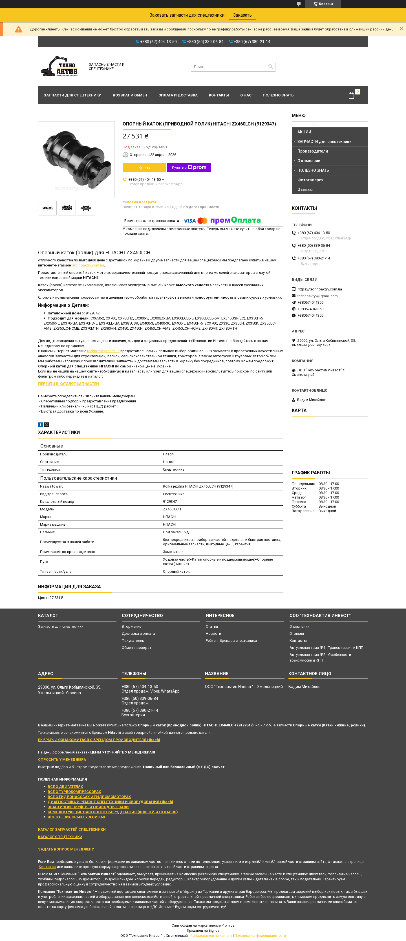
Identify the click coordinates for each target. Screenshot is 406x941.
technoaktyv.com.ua (88, 265)
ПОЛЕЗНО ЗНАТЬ (313, 170)
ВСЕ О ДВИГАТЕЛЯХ (65, 786)
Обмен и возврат (136, 647)
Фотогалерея (310, 180)
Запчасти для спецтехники (73, 95)
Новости (213, 633)
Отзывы (305, 189)
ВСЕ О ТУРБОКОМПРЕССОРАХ (74, 792)
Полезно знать (278, 95)
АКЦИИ (304, 132)
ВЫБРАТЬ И (99, 740)
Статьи (212, 626)
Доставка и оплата (138, 633)
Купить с (189, 167)
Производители (312, 151)
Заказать (242, 15)
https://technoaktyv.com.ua (320, 289)
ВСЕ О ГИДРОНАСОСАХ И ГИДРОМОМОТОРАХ (89, 797)
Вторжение (131, 626)
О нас (245, 95)
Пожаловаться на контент (211, 936)
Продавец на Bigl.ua (203, 931)
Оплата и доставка (178, 95)
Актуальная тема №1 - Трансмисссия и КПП (326, 647)
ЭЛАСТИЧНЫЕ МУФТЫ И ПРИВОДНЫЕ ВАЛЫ (88, 807)
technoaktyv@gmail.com (317, 296)
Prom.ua (228, 925)
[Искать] (270, 67)
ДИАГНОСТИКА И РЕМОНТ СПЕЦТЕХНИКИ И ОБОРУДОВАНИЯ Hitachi (110, 802)
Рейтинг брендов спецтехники (231, 640)
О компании (308, 160)
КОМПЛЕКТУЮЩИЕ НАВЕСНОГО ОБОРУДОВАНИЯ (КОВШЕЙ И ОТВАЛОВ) (113, 812)
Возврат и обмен (130, 95)
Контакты (219, 95)
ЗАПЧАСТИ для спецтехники (324, 141)
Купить (145, 167)
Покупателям (133, 640)
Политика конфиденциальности (260, 936)
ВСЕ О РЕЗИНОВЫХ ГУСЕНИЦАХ (76, 817)
